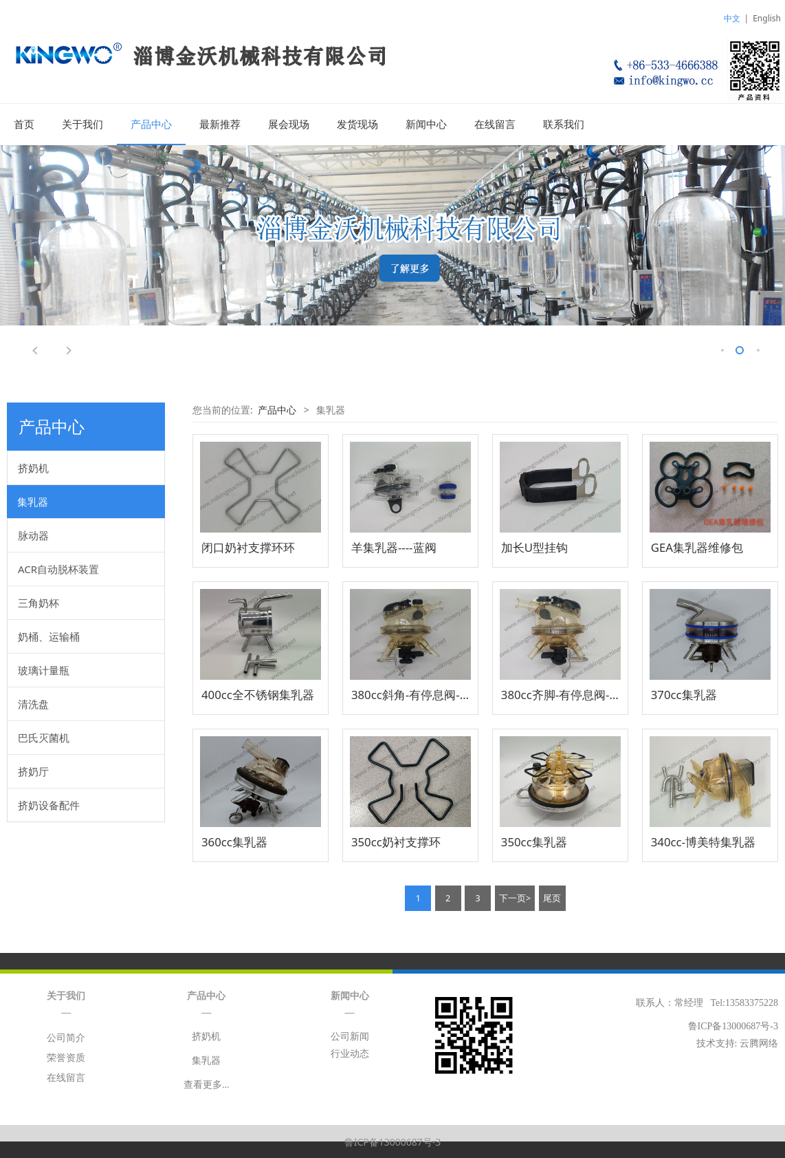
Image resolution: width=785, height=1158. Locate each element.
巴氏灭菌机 (43, 737)
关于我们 (82, 124)
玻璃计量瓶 (43, 669)
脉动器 (33, 535)
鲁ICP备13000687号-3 (392, 1141)
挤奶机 (33, 467)
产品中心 (151, 124)
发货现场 (357, 124)
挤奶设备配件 (49, 804)
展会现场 (288, 124)
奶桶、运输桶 (49, 636)
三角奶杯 (38, 602)
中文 (732, 18)
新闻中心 (426, 124)
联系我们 (563, 124)
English (767, 18)
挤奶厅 (33, 771)
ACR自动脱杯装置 (58, 568)
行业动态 (350, 1053)
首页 (24, 124)
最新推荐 (220, 124)
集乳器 (32, 501)
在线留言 (495, 124)
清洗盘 (33, 703)
